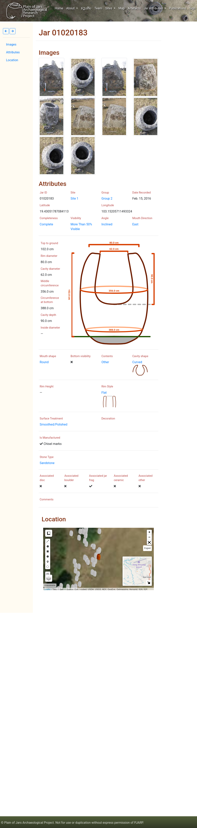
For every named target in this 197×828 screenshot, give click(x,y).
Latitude (45, 205)
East (135, 224)
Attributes (13, 52)
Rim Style (107, 386)
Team (98, 8)
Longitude (107, 205)
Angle (105, 218)
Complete (46, 224)
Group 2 (106, 198)
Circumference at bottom (50, 300)
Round (44, 362)
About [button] (70, 8)
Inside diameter (50, 327)
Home (60, 8)
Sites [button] (109, 8)
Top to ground (49, 243)
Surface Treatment (51, 418)
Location (12, 60)
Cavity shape (140, 356)
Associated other (146, 478)
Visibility (76, 218)
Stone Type (47, 457)
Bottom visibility (80, 356)
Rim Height (47, 386)
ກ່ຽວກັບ (86, 8)
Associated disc (47, 478)
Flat (104, 392)
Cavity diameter (50, 269)
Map (121, 8)
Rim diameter (49, 256)
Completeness (49, 218)
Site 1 (74, 198)
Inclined (106, 224)
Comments (47, 499)
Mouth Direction (142, 218)
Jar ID (43, 192)
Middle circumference (50, 283)
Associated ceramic (121, 478)
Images (11, 44)
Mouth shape (48, 356)
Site (73, 192)
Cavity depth (48, 315)
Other (105, 362)
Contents (107, 356)
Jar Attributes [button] (154, 8)
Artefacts (134, 8)
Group (105, 192)
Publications (177, 8)
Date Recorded (141, 192)
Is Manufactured (50, 437)
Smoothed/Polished (53, 424)
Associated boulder (71, 478)
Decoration (108, 418)
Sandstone (47, 463)
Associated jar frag (98, 478)
